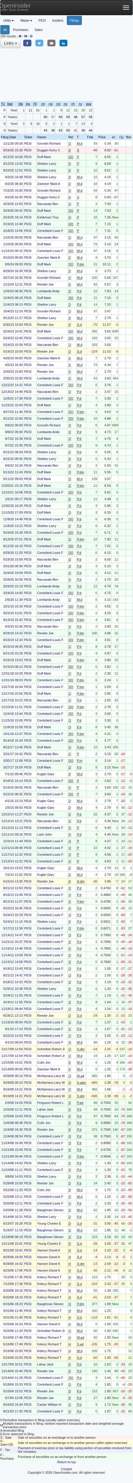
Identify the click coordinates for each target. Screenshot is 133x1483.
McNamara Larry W (51, 1076)
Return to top (66, 1462)
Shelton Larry (46, 163)
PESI (42, 20)
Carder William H (49, 1404)
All (5, 29)
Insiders (58, 20)
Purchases (20, 29)
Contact (66, 1469)
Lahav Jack (45, 1109)
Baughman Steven (50, 1210)
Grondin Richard (48, 143)
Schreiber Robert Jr (51, 1049)
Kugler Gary (45, 774)
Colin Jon (44, 1062)
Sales (39, 29)
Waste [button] (26, 20)
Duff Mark (44, 157)
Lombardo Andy (48, 291)
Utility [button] (8, 20)
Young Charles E (49, 1223)
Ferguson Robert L (50, 1102)
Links (10, 43)
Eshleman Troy (47, 217)
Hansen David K (48, 1250)
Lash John (44, 834)
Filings (74, 20)
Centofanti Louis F (50, 230)
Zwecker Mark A (48, 183)
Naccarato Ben (47, 204)
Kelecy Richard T (49, 1277)
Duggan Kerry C (48, 150)
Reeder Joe (45, 284)
